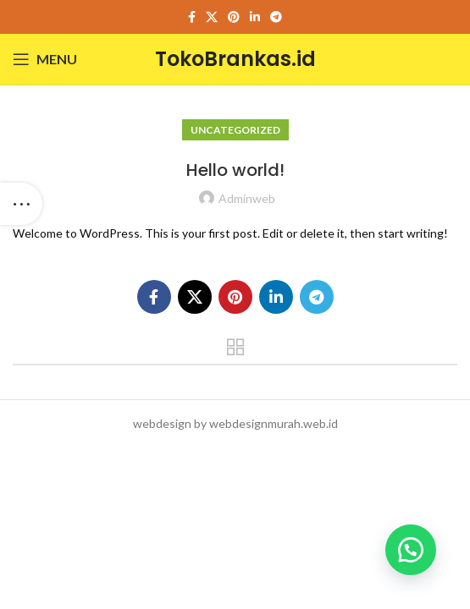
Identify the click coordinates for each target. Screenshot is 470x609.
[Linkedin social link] (255, 17)
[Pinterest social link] (234, 17)
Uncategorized (235, 129)
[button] (410, 549)
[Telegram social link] (276, 17)
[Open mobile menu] (45, 59)
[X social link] (212, 17)
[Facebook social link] (192, 17)
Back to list (235, 347)
